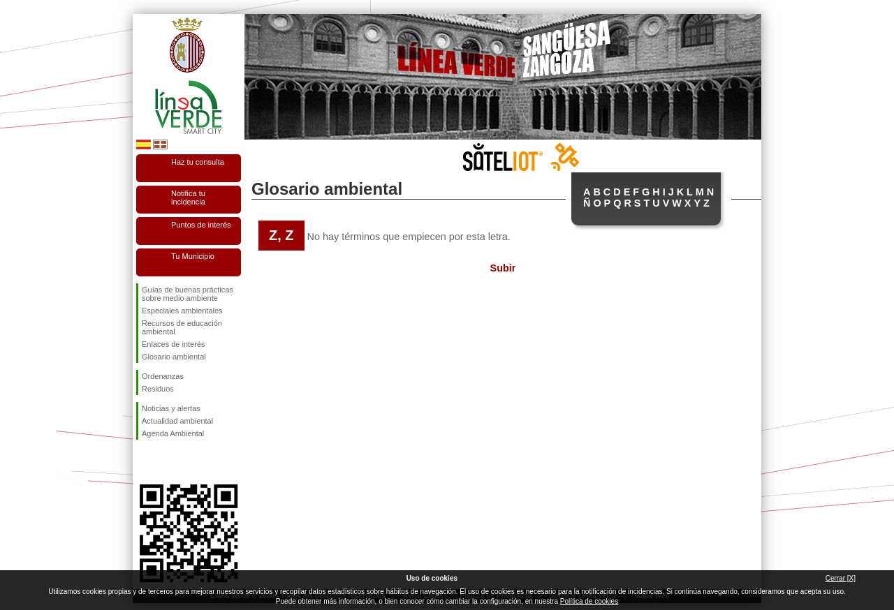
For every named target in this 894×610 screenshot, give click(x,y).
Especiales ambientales (182, 310)
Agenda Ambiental (173, 433)
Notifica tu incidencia (188, 197)
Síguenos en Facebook (144, 462)
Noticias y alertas (171, 408)
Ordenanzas (163, 376)
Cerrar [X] (841, 578)
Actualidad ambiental (177, 421)
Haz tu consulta (197, 162)
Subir (503, 268)
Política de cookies (589, 601)
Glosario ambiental (174, 356)
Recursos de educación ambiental (182, 327)
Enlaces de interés (173, 344)
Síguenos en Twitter (167, 462)
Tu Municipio (192, 256)
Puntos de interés (201, 225)
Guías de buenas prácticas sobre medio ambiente (187, 293)
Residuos (158, 389)
